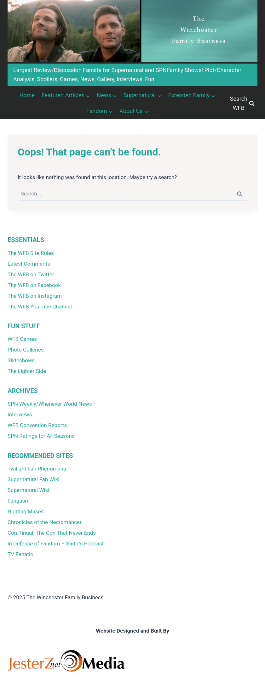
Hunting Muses (26, 511)
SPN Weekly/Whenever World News (50, 404)
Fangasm (19, 501)
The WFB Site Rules (31, 253)
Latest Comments (29, 264)
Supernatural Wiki (28, 490)
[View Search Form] (242, 104)
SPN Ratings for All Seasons (41, 436)
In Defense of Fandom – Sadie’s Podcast (56, 543)
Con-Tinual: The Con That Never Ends (52, 533)
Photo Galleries (26, 350)
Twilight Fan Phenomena (37, 468)
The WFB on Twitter (31, 274)
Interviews (20, 414)
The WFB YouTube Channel (40, 306)
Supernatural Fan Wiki (33, 479)
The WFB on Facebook (34, 285)
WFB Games (22, 339)
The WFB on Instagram (35, 296)
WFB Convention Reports (37, 425)
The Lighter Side (27, 371)
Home (27, 95)
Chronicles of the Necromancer (45, 522)
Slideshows (21, 360)
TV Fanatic (20, 554)
